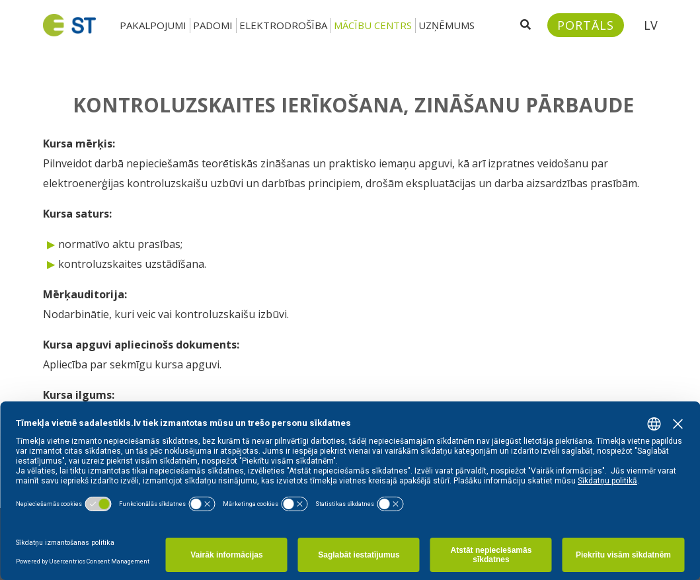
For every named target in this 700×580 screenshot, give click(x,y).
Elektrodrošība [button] (283, 25)
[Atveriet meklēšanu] (525, 25)
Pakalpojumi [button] (153, 25)
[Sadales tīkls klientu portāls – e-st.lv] (585, 25)
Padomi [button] (213, 25)
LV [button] (651, 25)
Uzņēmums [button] (446, 25)
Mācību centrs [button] (373, 25)
